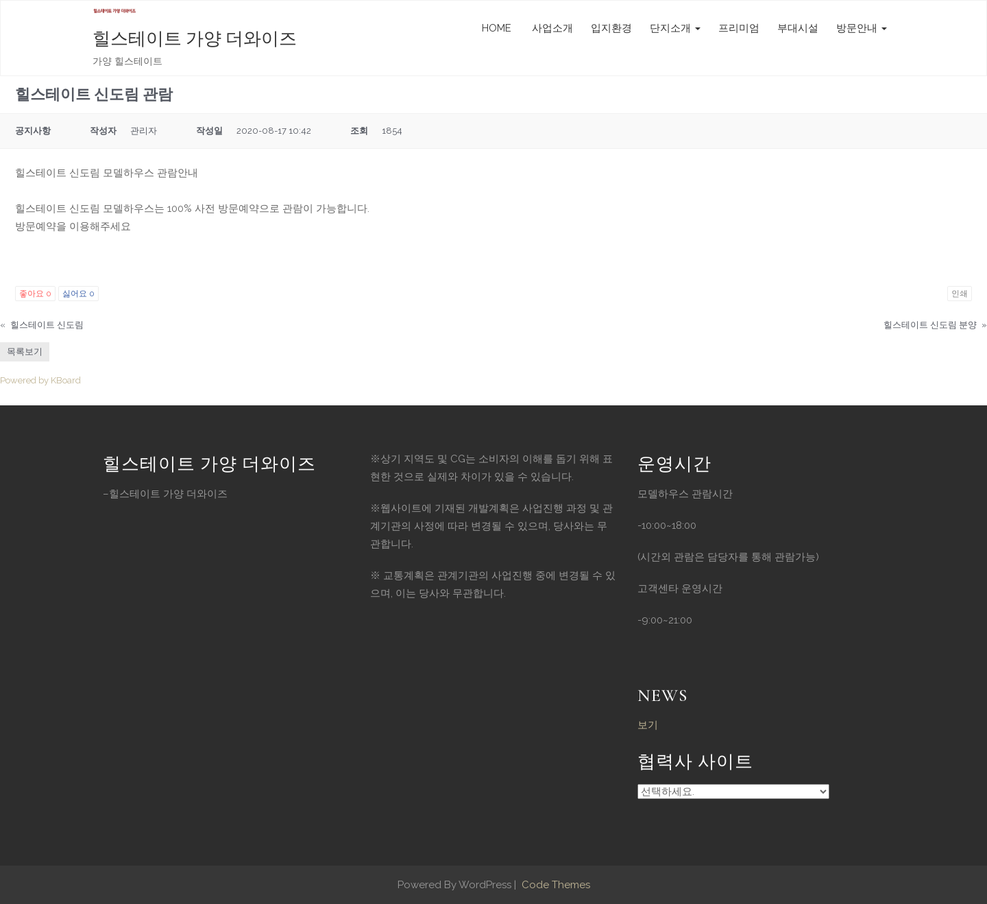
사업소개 (551, 28)
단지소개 (675, 28)
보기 (647, 725)
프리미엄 (738, 28)
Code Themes (554, 885)
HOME (496, 28)
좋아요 (35, 293)
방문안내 (861, 28)
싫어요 (78, 293)
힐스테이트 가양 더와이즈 (195, 38)
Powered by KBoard (40, 380)
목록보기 (24, 351)
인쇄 (959, 293)
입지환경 (611, 28)
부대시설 (797, 28)
